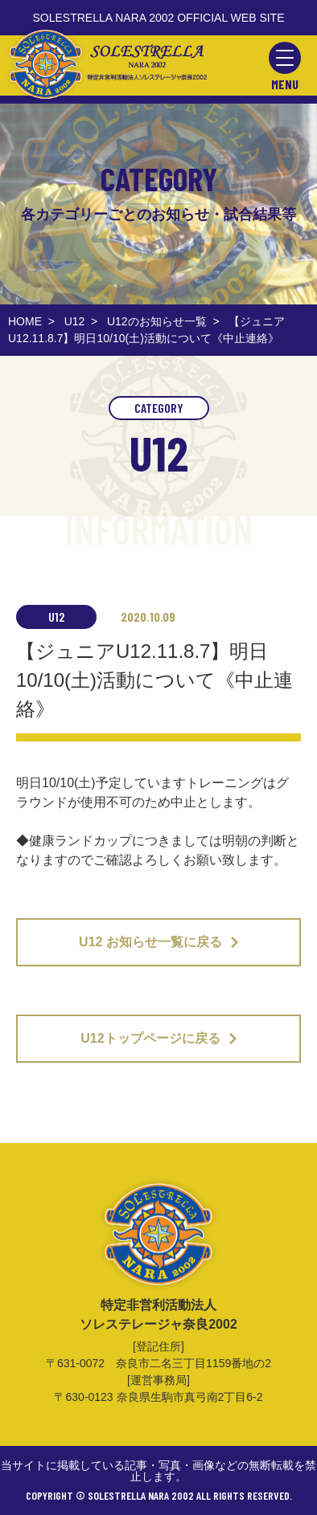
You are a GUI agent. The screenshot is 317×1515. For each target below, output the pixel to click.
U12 (74, 321)
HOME (25, 321)
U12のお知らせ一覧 (157, 321)
